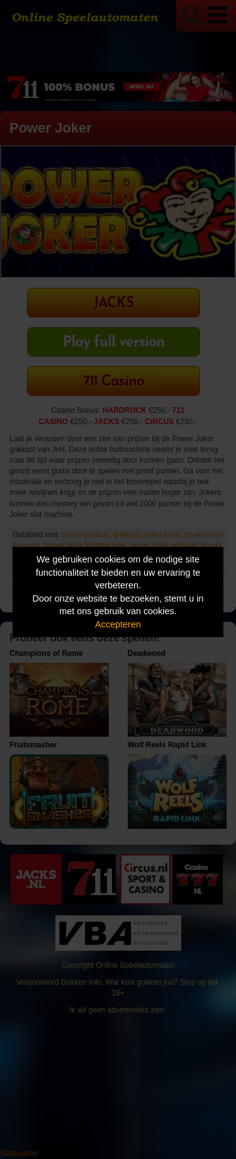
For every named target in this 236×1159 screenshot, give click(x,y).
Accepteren (118, 624)
